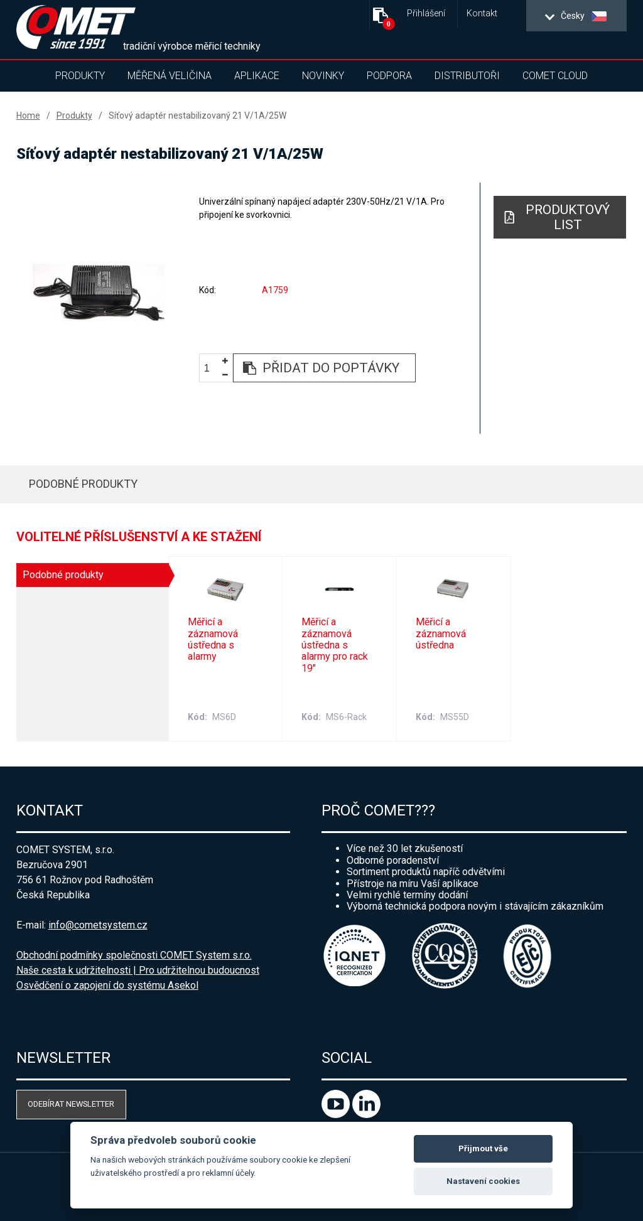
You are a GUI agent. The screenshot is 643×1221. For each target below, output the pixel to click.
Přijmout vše (483, 1148)
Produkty (80, 76)
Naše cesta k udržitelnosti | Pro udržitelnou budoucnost (137, 970)
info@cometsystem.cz (98, 925)
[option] (98, 292)
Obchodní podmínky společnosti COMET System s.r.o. (134, 955)
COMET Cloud (555, 76)
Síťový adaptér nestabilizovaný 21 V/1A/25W (197, 115)
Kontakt (482, 13)
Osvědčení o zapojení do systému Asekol (107, 985)
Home (28, 115)
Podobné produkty (83, 483)
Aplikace (256, 76)
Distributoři (467, 76)
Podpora (389, 76)
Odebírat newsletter (71, 1104)
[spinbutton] (211, 369)
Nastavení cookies (483, 1181)
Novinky (323, 76)
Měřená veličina (169, 76)
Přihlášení (426, 13)
